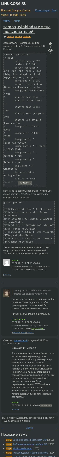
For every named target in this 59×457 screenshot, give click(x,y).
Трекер (14, 14)
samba (18, 36)
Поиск (22, 14)
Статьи (26, 10)
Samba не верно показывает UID (30, 440)
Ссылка (7, 275)
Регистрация (42, 10)
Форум (5, 14)
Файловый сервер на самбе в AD (30, 444)
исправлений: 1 (38, 329)
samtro (15, 260)
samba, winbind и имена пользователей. (26, 29)
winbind (27, 36)
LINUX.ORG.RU (14, 3)
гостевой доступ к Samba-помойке (30, 453)
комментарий (21, 340)
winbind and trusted (22, 448)
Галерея (16, 10)
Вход (54, 10)
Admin (17, 21)
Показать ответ (18, 333)
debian (10, 36)
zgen (14, 319)
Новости (6, 10)
